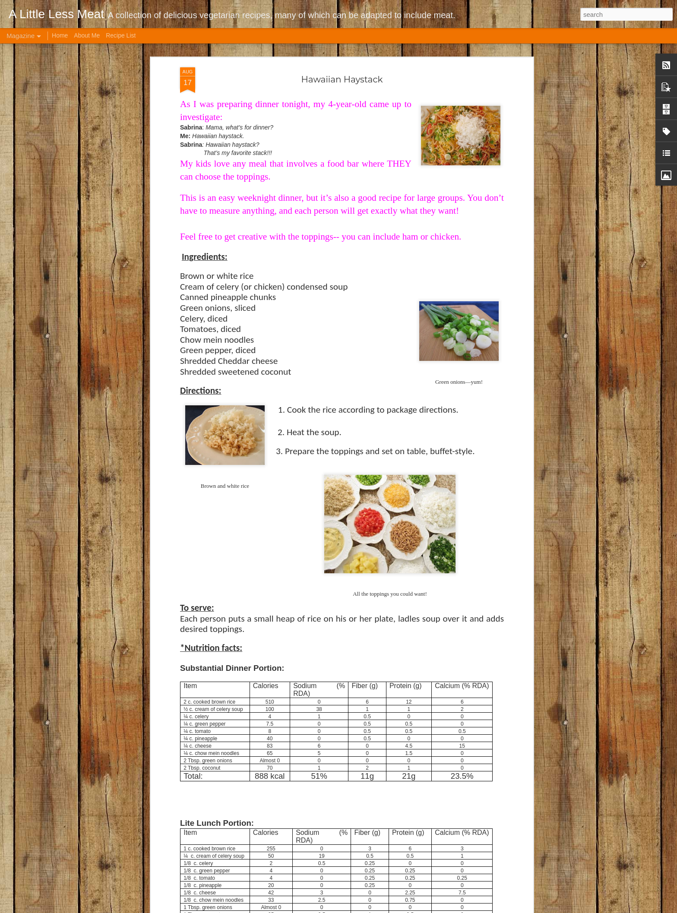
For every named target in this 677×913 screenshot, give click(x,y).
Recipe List (121, 35)
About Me (87, 35)
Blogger (395, 908)
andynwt (349, 908)
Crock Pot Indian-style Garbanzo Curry (317, 806)
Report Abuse (420, 908)
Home (60, 35)
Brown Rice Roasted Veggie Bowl (309, 610)
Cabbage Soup (277, 708)
